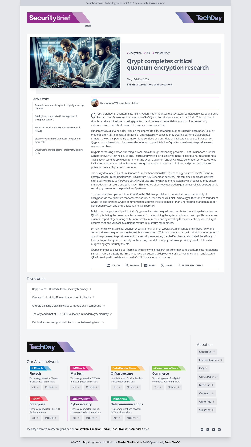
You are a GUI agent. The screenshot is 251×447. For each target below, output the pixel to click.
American (137, 429)
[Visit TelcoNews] (117, 418)
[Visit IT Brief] (35, 418)
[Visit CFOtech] (35, 387)
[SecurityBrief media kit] (92, 418)
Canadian (95, 429)
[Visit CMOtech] (76, 387)
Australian (82, 429)
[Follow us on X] (132, 265)
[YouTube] (213, 429)
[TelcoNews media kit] (133, 418)
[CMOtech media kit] (92, 387)
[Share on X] (166, 265)
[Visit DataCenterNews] (117, 387)
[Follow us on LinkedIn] (113, 265)
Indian (106, 429)
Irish (114, 429)
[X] (207, 429)
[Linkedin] (202, 429)
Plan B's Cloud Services (130, 442)
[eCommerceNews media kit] (174, 387)
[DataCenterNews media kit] (133, 387)
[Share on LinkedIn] (150, 265)
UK (126, 429)
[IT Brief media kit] (51, 418)
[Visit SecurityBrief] (76, 418)
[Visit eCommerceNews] (158, 387)
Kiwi (121, 429)
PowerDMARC (172, 442)
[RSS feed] (219, 429)
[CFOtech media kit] (51, 387)
